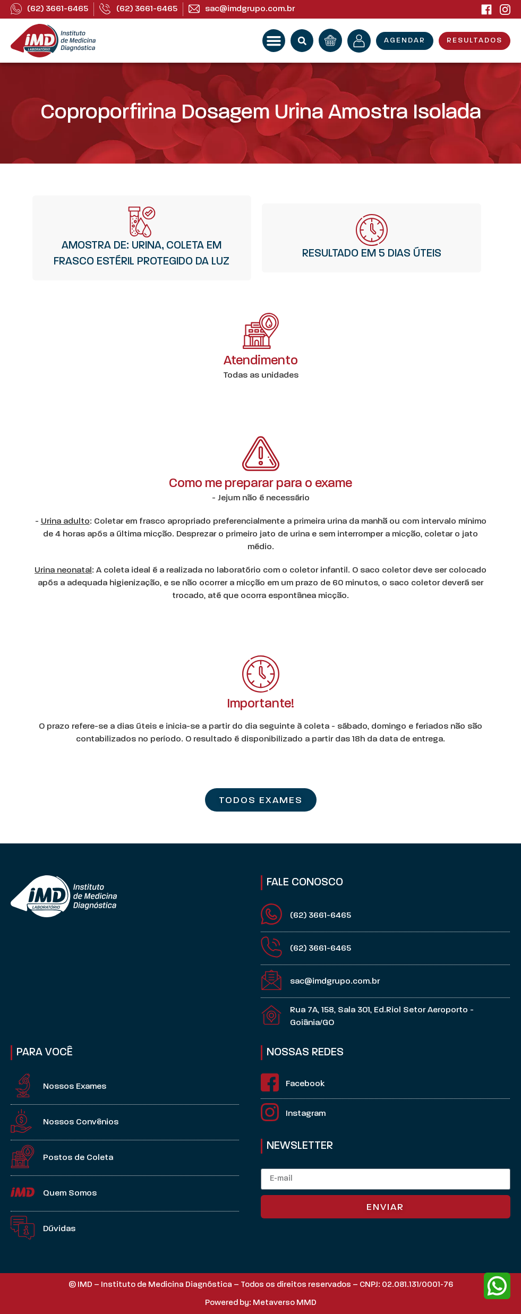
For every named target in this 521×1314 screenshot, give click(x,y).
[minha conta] (359, 41)
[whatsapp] (497, 1286)
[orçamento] (330, 40)
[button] (274, 41)
